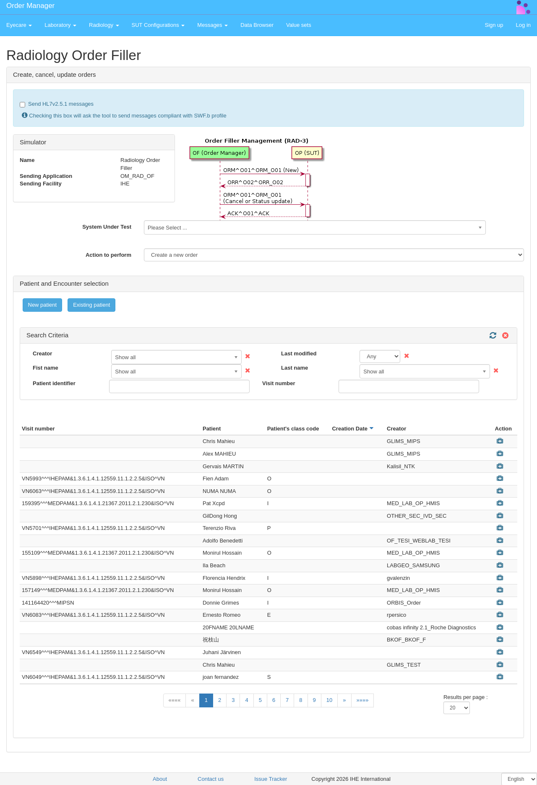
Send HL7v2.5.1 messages (57, 104)
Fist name (45, 368)
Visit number (278, 383)
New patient (42, 305)
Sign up (494, 25)
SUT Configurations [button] (158, 25)
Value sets (298, 25)
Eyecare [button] (19, 25)
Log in (523, 25)
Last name (294, 368)
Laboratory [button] (60, 25)
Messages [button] (212, 25)
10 (329, 700)
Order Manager (30, 6)
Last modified (299, 353)
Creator (42, 353)
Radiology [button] (104, 25)
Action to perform (108, 255)
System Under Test (106, 227)
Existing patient (91, 305)
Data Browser (257, 25)
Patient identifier (54, 383)
